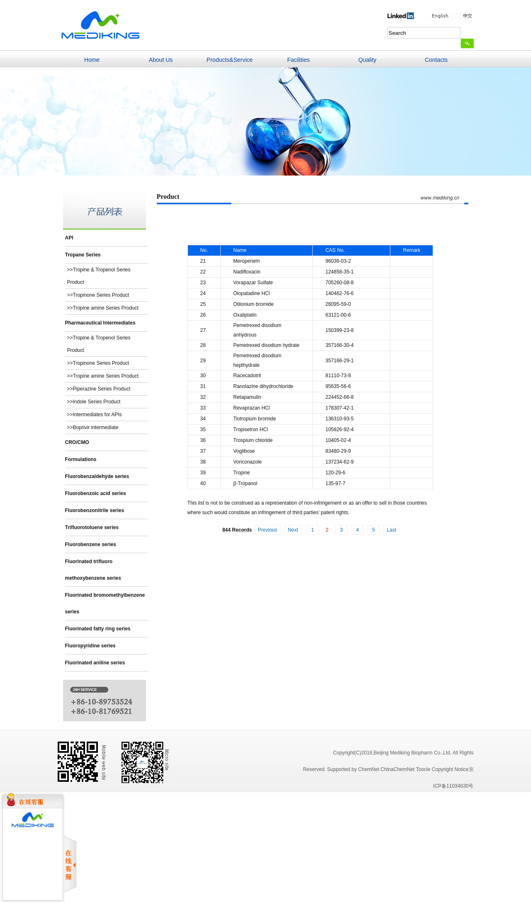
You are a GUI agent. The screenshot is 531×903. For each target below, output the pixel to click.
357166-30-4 (339, 345)
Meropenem (246, 261)
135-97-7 (335, 483)
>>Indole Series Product (94, 402)
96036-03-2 (338, 261)
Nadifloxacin (246, 272)
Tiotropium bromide (254, 419)
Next (293, 530)
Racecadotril (247, 375)
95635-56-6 (338, 386)
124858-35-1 (339, 272)
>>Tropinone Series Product (98, 295)
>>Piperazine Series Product (99, 389)
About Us (161, 59)
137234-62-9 (339, 462)
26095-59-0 (338, 304)
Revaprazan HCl (251, 408)
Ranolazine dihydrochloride (263, 386)
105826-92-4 (339, 429)
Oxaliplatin (244, 315)
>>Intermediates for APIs (94, 414)
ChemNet (368, 769)
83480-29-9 (338, 451)
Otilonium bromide (253, 304)
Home (92, 59)
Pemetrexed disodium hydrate (266, 345)
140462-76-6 (339, 293)
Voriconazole (247, 462)
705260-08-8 (339, 283)
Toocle (423, 769)
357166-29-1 (339, 361)
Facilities (298, 59)
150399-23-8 (339, 330)
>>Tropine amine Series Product (103, 308)
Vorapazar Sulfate (253, 283)
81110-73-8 (338, 375)
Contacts (436, 59)
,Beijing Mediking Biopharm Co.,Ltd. (412, 753)
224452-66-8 (339, 397)
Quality (367, 59)
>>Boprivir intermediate (93, 427)
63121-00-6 (338, 315)
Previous (268, 530)
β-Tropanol (245, 483)
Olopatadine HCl (251, 293)
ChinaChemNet (397, 769)
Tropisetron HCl (250, 429)
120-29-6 (335, 473)
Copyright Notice (450, 769)
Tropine (241, 473)
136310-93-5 (339, 419)
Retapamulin (247, 397)
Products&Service (230, 59)
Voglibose (244, 451)
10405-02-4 (338, 440)
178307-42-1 (339, 408)
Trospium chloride (253, 440)
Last (391, 530)
